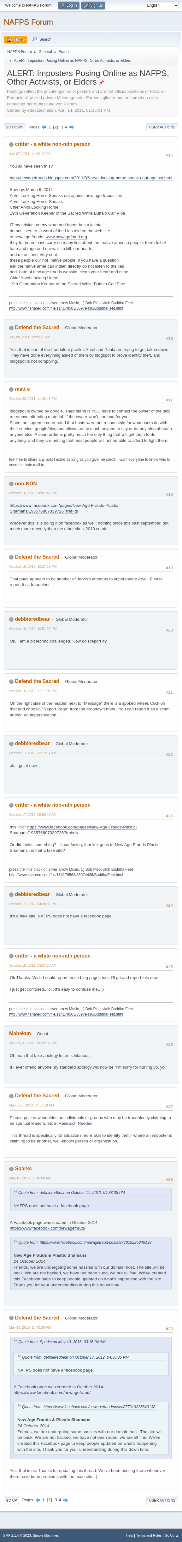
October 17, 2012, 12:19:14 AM (32, 753)
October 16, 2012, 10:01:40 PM (32, 493)
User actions (162, 127)
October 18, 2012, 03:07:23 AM (32, 965)
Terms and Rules (149, 1535)
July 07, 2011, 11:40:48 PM (29, 154)
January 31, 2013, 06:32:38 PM (32, 1043)
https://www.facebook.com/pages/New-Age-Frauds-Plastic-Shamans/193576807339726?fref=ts (64, 508)
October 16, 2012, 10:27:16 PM (32, 566)
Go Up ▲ (172, 1535)
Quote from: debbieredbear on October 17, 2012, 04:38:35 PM (71, 1192)
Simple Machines (46, 1535)
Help (129, 1535)
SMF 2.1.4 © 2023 (17, 1535)
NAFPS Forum (28, 22)
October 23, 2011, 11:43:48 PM (32, 398)
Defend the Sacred (37, 327)
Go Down (14, 127)
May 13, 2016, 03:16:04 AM (30, 1178)
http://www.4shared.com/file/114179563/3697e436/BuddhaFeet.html (66, 308)
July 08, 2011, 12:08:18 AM (29, 337)
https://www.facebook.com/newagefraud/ (47, 1228)
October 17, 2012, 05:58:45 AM (32, 814)
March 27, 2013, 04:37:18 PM (31, 1105)
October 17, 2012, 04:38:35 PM (32, 904)
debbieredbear (32, 619)
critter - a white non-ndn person (53, 144)
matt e (22, 389)
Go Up (11, 1500)
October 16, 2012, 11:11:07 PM (32, 691)
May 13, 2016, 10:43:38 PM (30, 1327)
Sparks (23, 1168)
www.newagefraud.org (66, 236)
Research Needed (75, 1123)
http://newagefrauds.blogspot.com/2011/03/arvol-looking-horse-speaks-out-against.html (91, 177)
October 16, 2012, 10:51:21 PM (32, 629)
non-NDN (26, 483)
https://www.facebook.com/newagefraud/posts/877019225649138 (95, 1242)
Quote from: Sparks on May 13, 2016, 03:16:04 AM (61, 1342)
